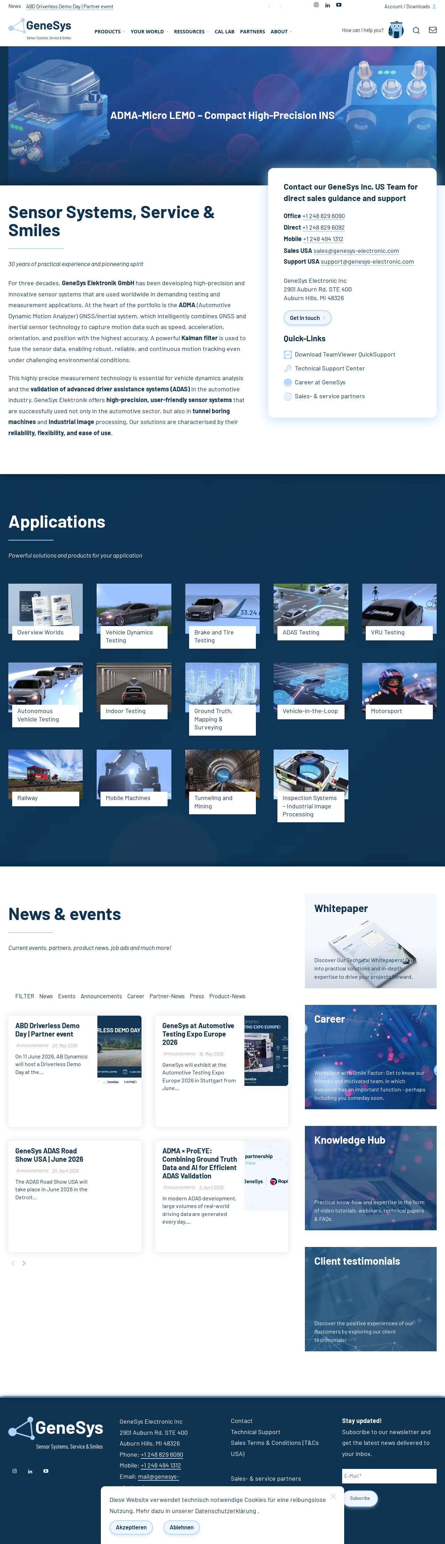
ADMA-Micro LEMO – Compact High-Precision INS (222, 115)
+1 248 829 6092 (323, 228)
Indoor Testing (126, 711)
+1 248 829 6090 (323, 216)
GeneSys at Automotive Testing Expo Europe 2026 (198, 1034)
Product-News (227, 996)
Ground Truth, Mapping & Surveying (213, 719)
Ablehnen (182, 1527)
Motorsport (386, 711)
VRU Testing (388, 633)
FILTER (24, 996)
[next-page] (23, 1264)
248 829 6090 (165, 1455)
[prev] (269, 6)
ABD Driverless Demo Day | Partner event (69, 6)
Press (197, 996)
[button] (416, 30)
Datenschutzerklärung (226, 1511)
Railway (27, 798)
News (46, 996)
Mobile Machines (128, 798)
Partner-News (167, 996)
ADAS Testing (301, 633)
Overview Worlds (40, 633)
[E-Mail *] (389, 1476)
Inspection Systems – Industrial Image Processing (310, 806)
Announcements (101, 996)
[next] (280, 6)
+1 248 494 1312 (323, 239)
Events (66, 996)
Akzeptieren (131, 1527)
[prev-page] (12, 1264)
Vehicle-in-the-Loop (310, 711)
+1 (144, 1455)
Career (135, 996)
